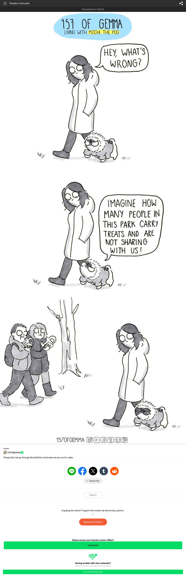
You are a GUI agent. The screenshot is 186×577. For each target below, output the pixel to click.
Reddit (114, 471)
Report (92, 495)
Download (93, 545)
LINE (71, 471)
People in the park (19, 3)
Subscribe (94, 480)
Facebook (82, 471)
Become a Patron (93, 522)
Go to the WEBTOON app (93, 572)
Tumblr (104, 471)
